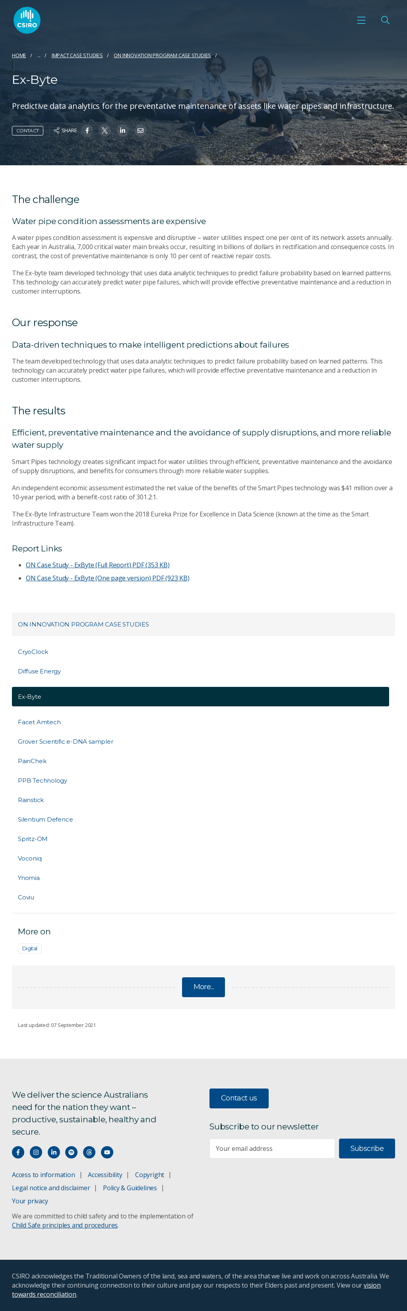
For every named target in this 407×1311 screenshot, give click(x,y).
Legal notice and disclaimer (51, 1187)
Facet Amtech (39, 722)
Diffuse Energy (39, 671)
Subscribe (367, 1148)
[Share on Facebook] (87, 130)
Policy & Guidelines (130, 1187)
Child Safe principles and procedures (65, 1225)
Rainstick (31, 800)
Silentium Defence (45, 819)
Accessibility (105, 1174)
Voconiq (30, 858)
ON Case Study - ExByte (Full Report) (98, 565)
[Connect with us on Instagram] (36, 1152)
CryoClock (33, 652)
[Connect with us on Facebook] (18, 1152)
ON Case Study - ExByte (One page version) (108, 578)
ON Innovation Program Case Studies (162, 55)
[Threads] (89, 1152)
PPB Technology (42, 780)
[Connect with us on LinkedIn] (54, 1152)
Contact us (239, 1098)
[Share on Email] (140, 130)
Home (19, 55)
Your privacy (30, 1201)
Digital (29, 948)
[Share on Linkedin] (122, 130)
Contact (27, 130)
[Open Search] (385, 20)
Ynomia (29, 878)
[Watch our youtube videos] (107, 1152)
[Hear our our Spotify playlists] (71, 1152)
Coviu (26, 897)
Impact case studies (77, 55)
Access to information (43, 1174)
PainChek (32, 761)
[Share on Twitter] (105, 130)
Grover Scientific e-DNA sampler (65, 741)
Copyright (149, 1174)
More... (204, 986)
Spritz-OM (33, 839)
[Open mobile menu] (361, 20)
